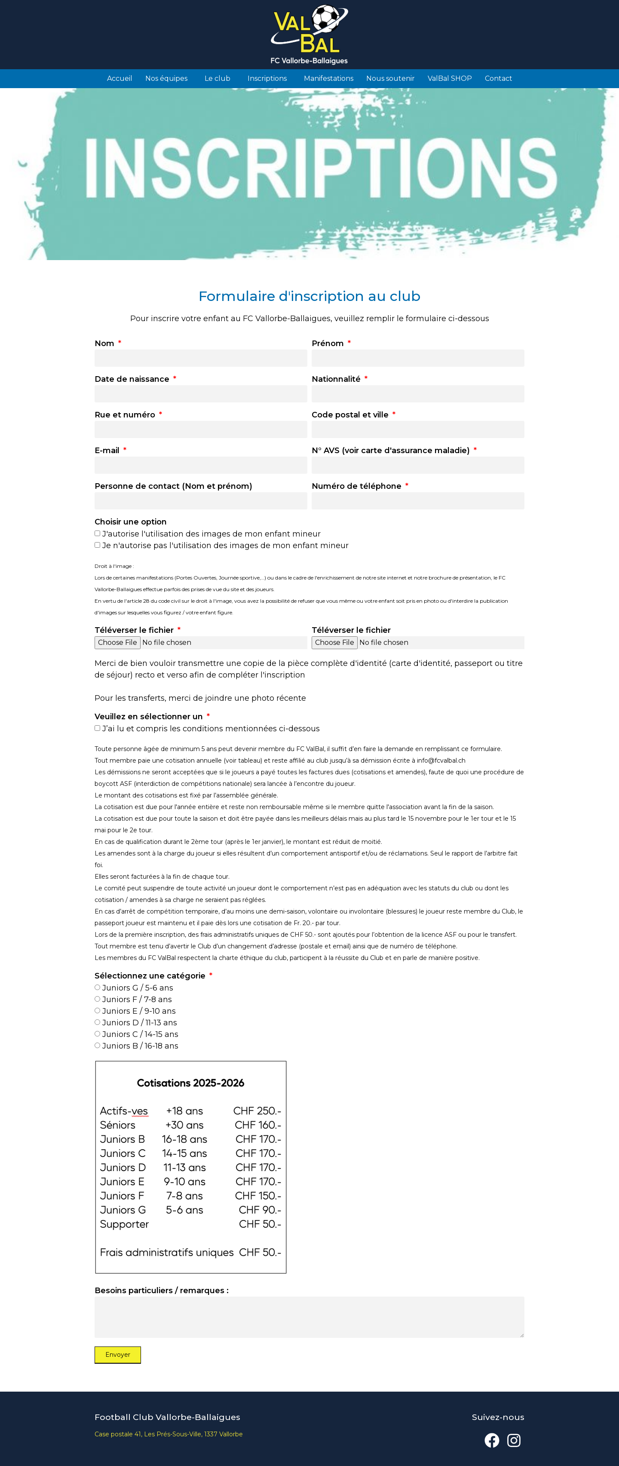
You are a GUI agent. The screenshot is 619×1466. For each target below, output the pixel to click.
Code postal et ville (351, 415)
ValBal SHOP (450, 78)
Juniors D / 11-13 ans (139, 1022)
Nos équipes (168, 78)
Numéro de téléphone (358, 486)
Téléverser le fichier (135, 630)
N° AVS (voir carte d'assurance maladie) (392, 451)
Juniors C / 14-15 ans (140, 1034)
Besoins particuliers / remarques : (162, 1291)
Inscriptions (269, 78)
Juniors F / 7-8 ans (137, 999)
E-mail (108, 451)
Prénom (329, 344)
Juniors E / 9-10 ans (139, 1011)
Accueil (119, 78)
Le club (220, 78)
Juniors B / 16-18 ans (140, 1046)
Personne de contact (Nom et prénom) (173, 486)
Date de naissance (133, 379)
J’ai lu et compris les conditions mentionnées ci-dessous (211, 728)
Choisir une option (131, 522)
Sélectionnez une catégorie (151, 976)
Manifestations (328, 78)
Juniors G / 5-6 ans (137, 988)
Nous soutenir (390, 78)
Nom (105, 344)
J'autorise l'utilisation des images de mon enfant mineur (211, 534)
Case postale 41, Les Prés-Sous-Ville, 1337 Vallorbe (169, 1434)
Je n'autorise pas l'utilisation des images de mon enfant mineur (225, 545)
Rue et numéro (126, 415)
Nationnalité (337, 379)
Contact (498, 78)
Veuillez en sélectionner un (150, 717)
